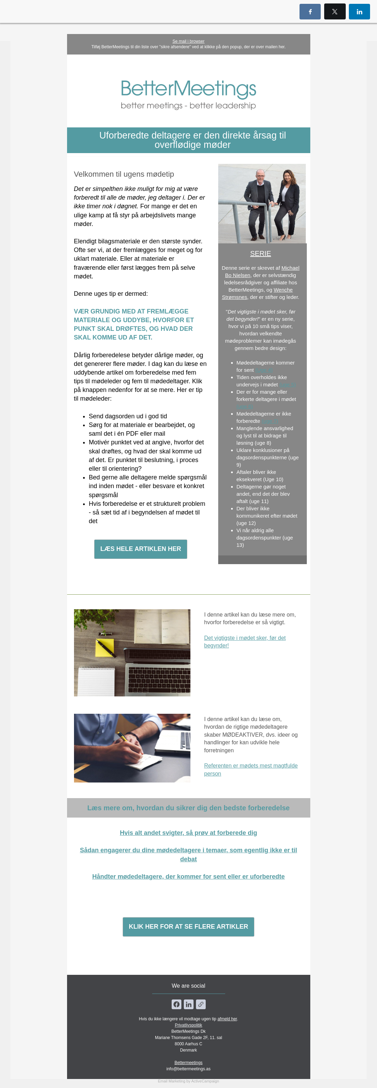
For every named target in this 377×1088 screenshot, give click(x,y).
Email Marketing (171, 1081)
